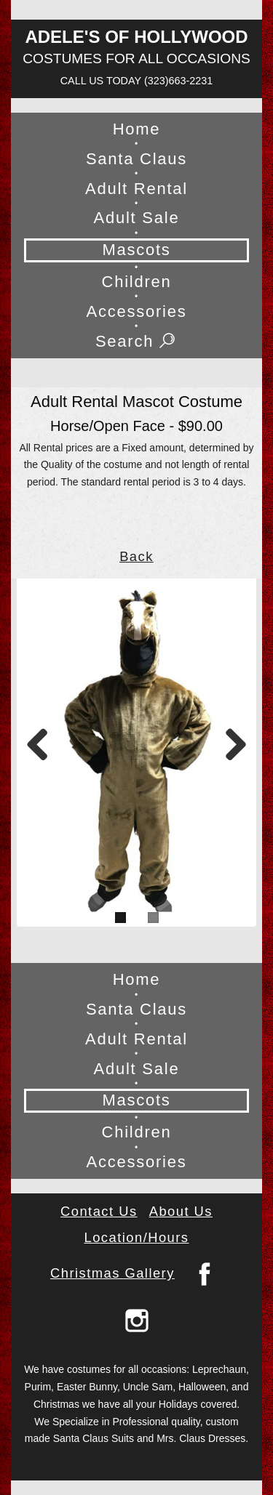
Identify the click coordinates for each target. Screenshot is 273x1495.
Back (136, 556)
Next (231, 735)
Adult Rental (136, 189)
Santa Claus (136, 159)
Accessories (137, 311)
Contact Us (99, 1211)
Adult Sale (137, 218)
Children (136, 282)
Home (137, 129)
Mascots (136, 250)
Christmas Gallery (112, 1273)
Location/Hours (136, 1237)
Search (136, 342)
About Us (181, 1211)
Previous (42, 735)
